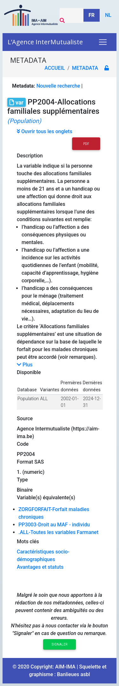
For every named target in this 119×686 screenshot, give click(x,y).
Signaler (59, 644)
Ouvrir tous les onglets (44, 131)
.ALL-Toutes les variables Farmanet (58, 532)
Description (30, 156)
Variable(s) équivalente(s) (46, 498)
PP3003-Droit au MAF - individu (54, 525)
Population (28, 398)
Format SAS (30, 462)
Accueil (54, 68)
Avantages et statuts (40, 567)
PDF (86, 144)
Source (25, 418)
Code (23, 444)
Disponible (29, 372)
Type (22, 480)
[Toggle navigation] (102, 42)
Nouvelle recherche (58, 86)
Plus (24, 365)
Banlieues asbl (73, 674)
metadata (85, 68)
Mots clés (28, 541)
